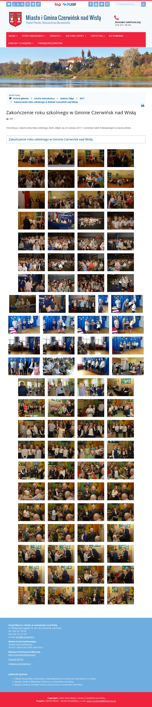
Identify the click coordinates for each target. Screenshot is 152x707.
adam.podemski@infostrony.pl (101, 701)
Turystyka (98, 35)
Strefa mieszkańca (33, 35)
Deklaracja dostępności (19, 663)
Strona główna (19, 98)
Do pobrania (116, 35)
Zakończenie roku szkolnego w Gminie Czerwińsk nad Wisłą (46, 102)
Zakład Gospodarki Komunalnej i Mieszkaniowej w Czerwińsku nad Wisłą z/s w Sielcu (55, 678)
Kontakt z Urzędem (20, 43)
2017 (82, 98)
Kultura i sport (76, 35)
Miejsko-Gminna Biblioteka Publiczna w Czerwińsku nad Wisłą (44, 681)
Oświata (55, 35)
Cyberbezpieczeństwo (50, 43)
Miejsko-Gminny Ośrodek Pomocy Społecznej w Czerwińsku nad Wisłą (48, 684)
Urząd (13, 35)
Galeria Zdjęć (67, 98)
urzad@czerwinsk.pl (24, 637)
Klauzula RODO (15, 659)
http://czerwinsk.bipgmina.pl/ (22, 654)
